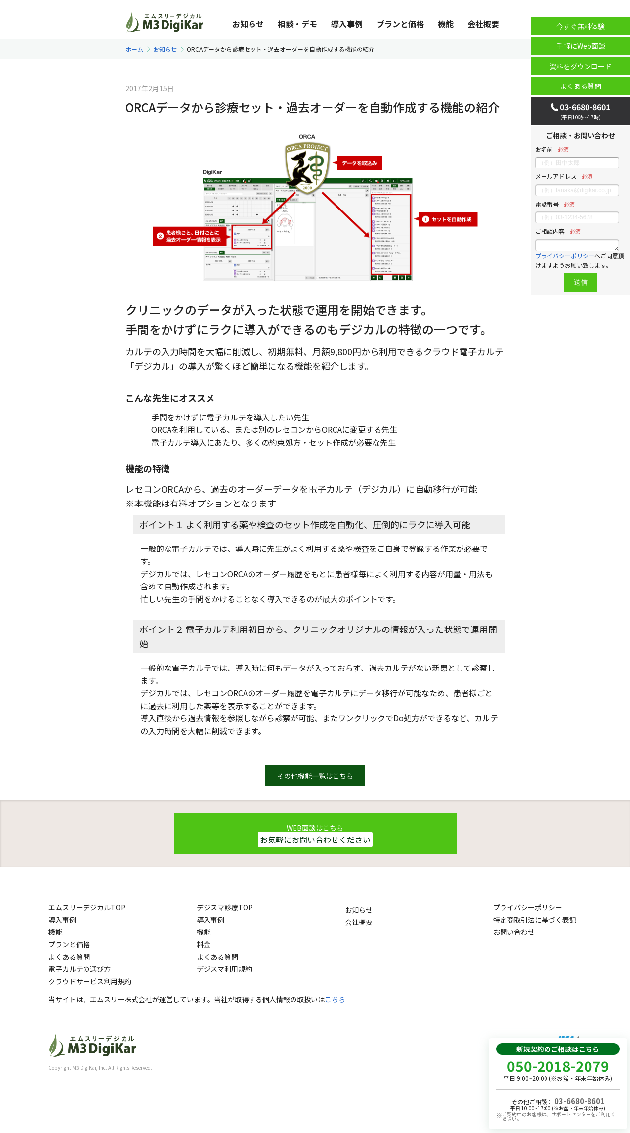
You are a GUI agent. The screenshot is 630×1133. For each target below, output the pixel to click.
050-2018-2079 (558, 1066)
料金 (203, 944)
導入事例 (347, 23)
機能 (446, 23)
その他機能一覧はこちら (315, 776)
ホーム (134, 49)
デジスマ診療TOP (224, 907)
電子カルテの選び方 (79, 969)
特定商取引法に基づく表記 (534, 919)
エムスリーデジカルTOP (86, 907)
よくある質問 (580, 86)
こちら (335, 999)
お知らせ (248, 23)
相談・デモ (297, 23)
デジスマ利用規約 (224, 969)
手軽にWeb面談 (580, 46)
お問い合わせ (514, 932)
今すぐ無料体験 (580, 26)
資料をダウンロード (580, 66)
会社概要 (483, 23)
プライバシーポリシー (564, 256)
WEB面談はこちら (315, 835)
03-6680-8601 (579, 1101)
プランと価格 (400, 23)
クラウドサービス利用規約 (89, 981)
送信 (581, 282)
